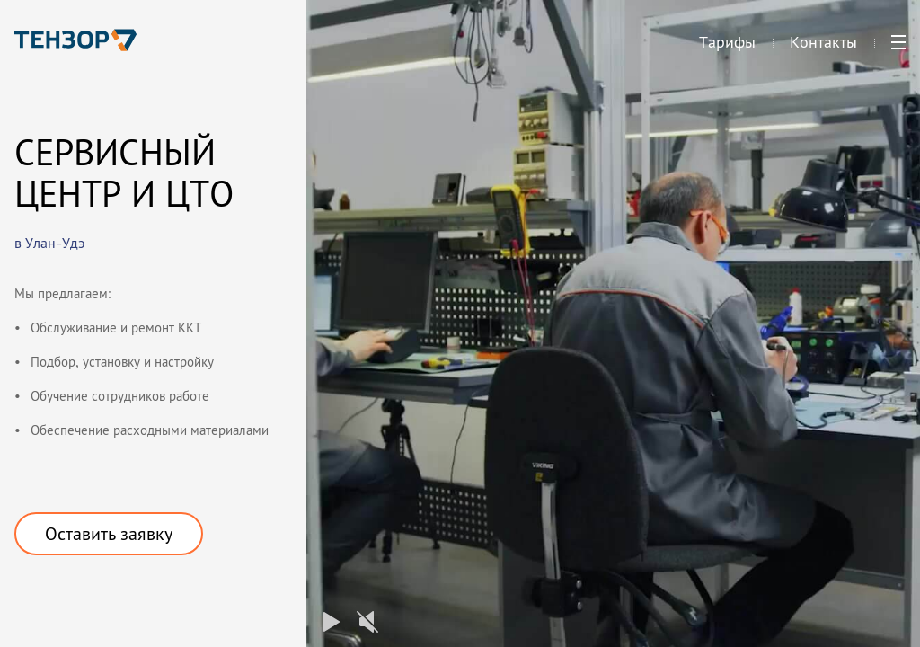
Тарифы (727, 50)
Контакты (823, 50)
